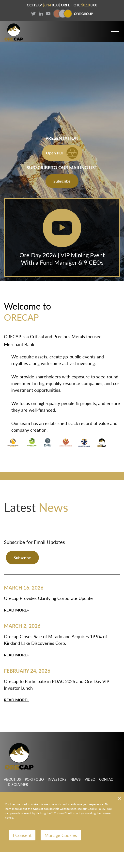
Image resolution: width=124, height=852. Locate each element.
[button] (115, 29)
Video (90, 779)
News (75, 779)
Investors (57, 779)
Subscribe (62, 181)
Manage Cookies (61, 835)
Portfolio (34, 779)
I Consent (22, 835)
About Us (12, 779)
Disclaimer (18, 784)
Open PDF (62, 153)
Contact (107, 779)
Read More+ (16, 610)
